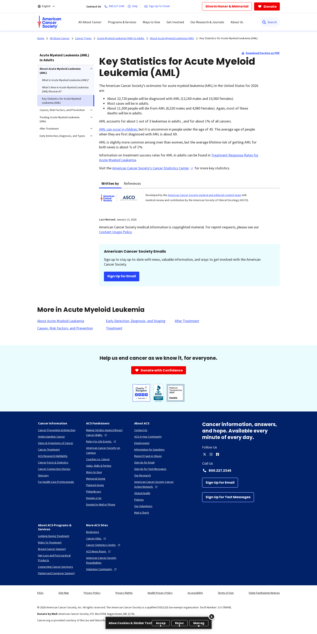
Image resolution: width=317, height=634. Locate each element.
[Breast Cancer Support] (52, 548)
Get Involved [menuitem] (175, 22)
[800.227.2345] (115, 6)
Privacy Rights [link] (124, 593)
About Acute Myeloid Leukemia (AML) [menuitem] (60, 71)
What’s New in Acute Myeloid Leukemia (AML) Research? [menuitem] (65, 89)
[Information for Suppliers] (149, 449)
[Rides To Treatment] (49, 542)
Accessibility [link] (195, 593)
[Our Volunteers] (143, 506)
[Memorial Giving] (95, 478)
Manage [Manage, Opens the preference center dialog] (198, 623)
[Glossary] (43, 475)
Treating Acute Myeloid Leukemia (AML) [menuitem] (59, 119)
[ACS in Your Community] (148, 436)
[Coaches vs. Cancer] (98, 459)
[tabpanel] (189, 200)
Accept (161, 623)
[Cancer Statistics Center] (103, 544)
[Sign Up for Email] (220, 482)
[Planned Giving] (95, 485)
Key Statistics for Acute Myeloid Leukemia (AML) (229, 38)
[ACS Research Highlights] (53, 456)
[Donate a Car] (93, 498)
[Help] (133, 6)
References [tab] (132, 183)
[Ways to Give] (94, 472)
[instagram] (211, 454)
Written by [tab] (110, 183)
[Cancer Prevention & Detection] (56, 430)
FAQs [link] (40, 593)
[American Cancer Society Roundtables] (107, 560)
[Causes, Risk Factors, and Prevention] (65, 328)
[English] (49, 6)
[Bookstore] (92, 532)
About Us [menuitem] (237, 22)
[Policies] (139, 499)
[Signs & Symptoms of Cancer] (55, 443)
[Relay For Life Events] (101, 441)
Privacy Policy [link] (92, 593)
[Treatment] (114, 328)
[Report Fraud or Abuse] (148, 456)
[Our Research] (142, 475)
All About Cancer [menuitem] (89, 22)
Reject (179, 623)
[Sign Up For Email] (158, 6)
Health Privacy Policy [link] (160, 593)
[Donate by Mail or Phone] (100, 504)
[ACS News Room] (98, 551)
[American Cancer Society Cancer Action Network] (155, 484)
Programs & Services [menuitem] (122, 22)
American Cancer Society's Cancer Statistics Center (153, 168)
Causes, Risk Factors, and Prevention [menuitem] (62, 110)
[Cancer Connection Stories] (54, 468)
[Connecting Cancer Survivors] (55, 566)
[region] (158, 623)
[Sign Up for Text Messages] (228, 497)
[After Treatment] (187, 321)
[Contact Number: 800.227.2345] (241, 470)
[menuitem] (49, 22)
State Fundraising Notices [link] (264, 593)
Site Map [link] (63, 593)
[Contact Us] (140, 430)
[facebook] (217, 454)
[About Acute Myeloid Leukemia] (60, 321)
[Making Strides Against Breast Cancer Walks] (107, 432)
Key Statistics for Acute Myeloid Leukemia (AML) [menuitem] (61, 100)
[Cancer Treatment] (49, 449)
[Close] (211, 616)
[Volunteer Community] (101, 569)
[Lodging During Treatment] (53, 536)
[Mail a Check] (141, 512)
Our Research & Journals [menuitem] (207, 22)
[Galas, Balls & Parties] (98, 465)
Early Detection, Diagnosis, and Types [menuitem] (62, 136)
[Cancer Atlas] (96, 538)
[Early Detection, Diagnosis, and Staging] (135, 321)
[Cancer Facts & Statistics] (53, 462)
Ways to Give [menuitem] (151, 22)
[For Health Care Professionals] (56, 481)
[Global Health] (142, 493)
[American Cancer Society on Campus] (107, 450)
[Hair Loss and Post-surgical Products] (59, 558)
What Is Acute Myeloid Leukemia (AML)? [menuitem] (65, 80)
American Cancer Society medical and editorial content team (204, 195)
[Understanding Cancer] (51, 436)
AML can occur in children (118, 129)
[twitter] (204, 454)
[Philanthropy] (93, 491)
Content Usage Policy (115, 232)
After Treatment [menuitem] (49, 128)
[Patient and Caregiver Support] (56, 573)
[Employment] (141, 443)
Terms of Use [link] (226, 593)
